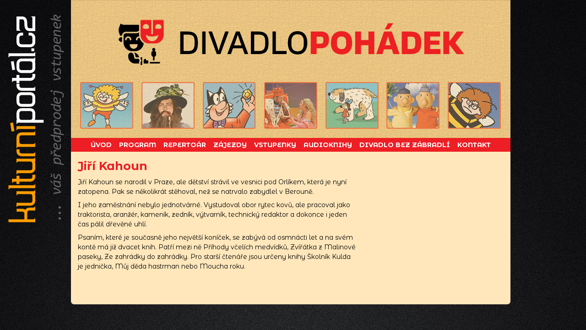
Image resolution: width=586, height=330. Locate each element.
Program (137, 145)
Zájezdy (230, 145)
